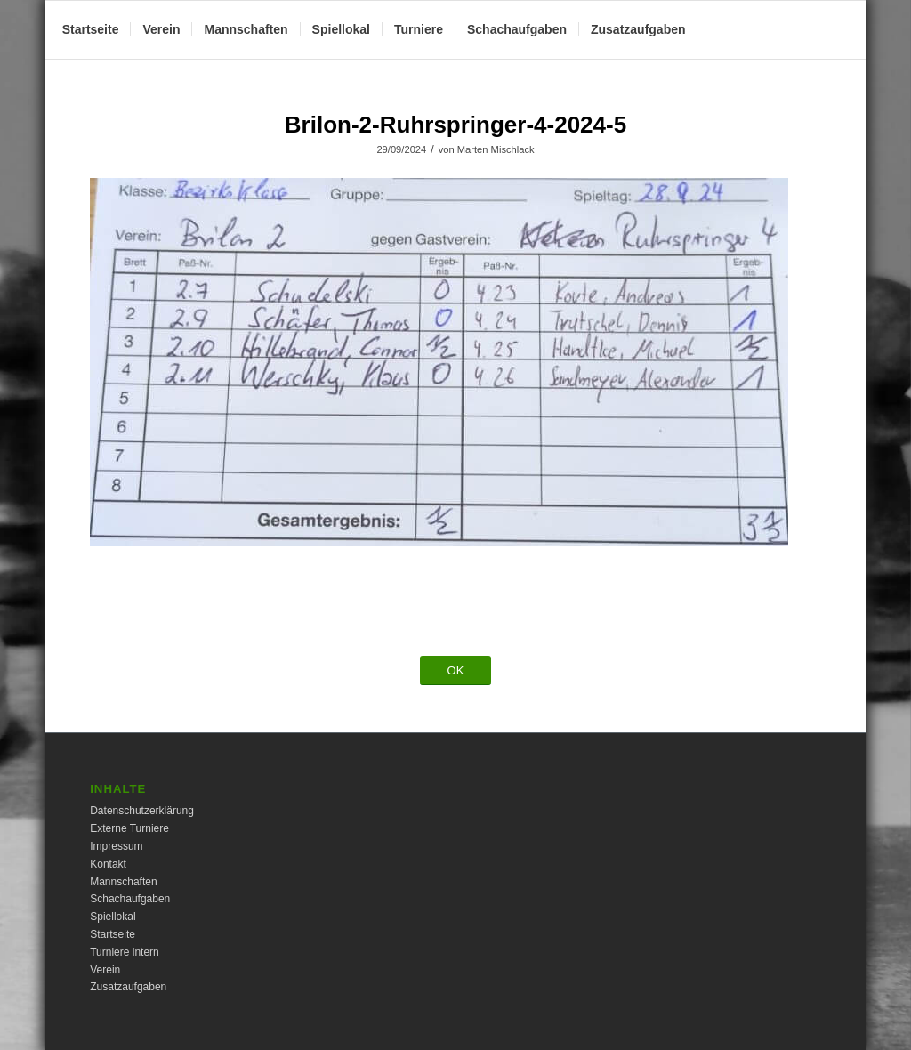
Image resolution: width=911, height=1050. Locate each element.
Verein (105, 970)
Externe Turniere (129, 828)
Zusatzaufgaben (128, 987)
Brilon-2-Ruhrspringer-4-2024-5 (455, 124)
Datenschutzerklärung (142, 810)
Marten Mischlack (496, 149)
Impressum (116, 846)
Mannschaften (123, 882)
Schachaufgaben (130, 898)
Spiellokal (112, 916)
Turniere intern (124, 952)
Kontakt (108, 864)
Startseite (112, 934)
